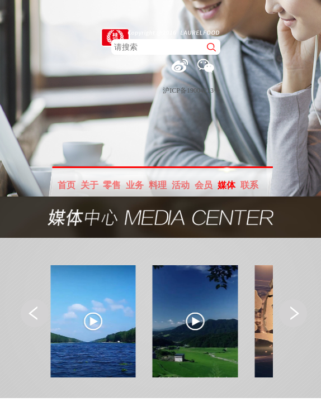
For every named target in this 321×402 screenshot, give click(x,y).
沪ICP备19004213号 (191, 90)
